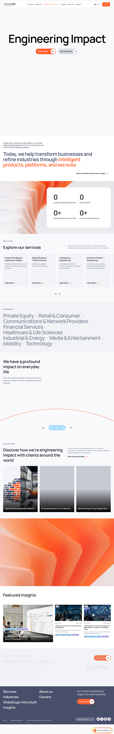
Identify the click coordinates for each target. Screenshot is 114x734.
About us (46, 701)
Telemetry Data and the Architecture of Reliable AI (68, 626)
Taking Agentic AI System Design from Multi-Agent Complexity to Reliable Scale (97, 627)
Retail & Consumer (59, 315)
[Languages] (97, 4)
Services (30, 4)
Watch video (43, 51)
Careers (78, 4)
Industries (38, 4)
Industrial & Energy (24, 338)
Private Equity (18, 315)
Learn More (9, 283)
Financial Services (23, 327)
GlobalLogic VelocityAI (51, 4)
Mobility (12, 343)
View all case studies (76, 456)
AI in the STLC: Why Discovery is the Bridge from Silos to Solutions (27, 637)
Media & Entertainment (75, 338)
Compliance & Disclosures (17, 730)
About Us (71, 4)
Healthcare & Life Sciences (32, 332)
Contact (106, 4)
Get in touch (100, 658)
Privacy (4, 730)
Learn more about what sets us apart (91, 173)
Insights (63, 4)
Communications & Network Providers (45, 321)
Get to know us (66, 51)
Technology (39, 343)
